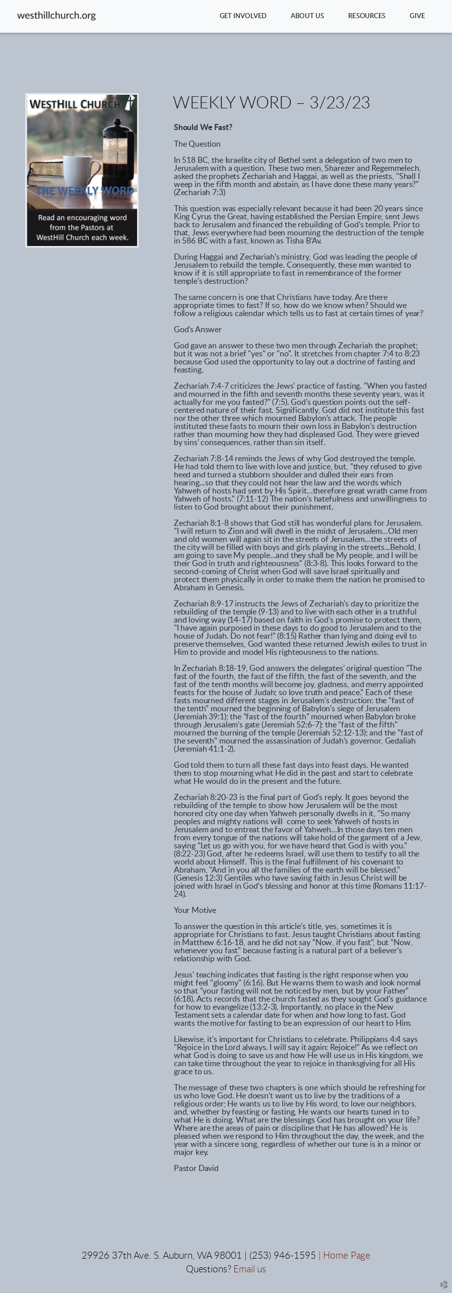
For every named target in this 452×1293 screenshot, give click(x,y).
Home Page (346, 1256)
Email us (249, 1269)
